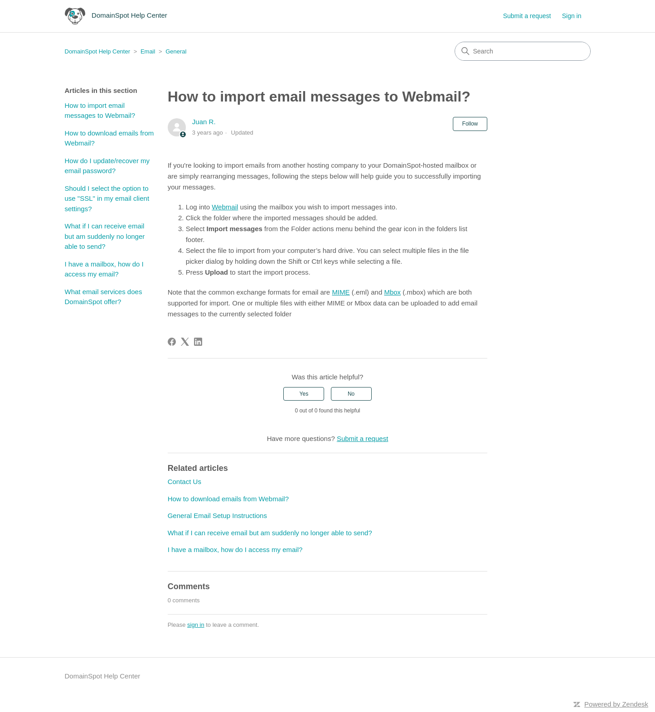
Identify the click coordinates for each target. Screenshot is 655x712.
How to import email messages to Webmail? (100, 111)
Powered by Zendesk (616, 704)
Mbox (392, 292)
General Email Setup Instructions (217, 515)
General (175, 51)
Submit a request (527, 15)
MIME (340, 292)
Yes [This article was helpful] (304, 394)
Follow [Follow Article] (470, 124)
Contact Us (184, 481)
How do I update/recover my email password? (107, 166)
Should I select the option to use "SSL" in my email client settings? (107, 198)
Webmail (225, 207)
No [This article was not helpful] (351, 394)
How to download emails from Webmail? (109, 138)
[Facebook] (172, 342)
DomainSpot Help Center (98, 51)
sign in (195, 624)
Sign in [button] (572, 15)
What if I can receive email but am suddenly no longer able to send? (105, 236)
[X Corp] (185, 342)
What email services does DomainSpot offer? (103, 297)
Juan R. (204, 122)
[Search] (522, 51)
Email (148, 51)
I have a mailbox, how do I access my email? (104, 269)
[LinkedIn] (198, 342)
